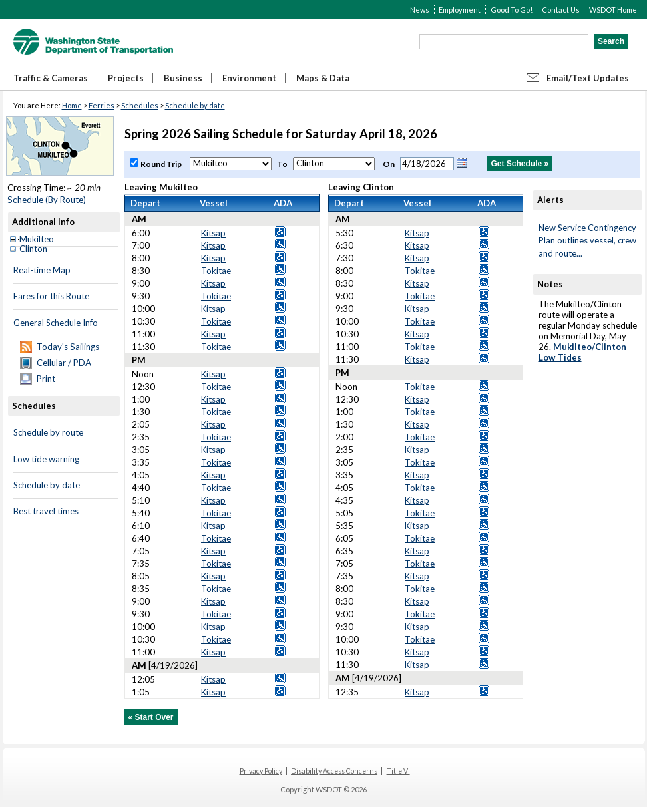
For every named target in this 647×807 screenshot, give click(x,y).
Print (46, 378)
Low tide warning (46, 459)
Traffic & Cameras (50, 78)
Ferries (101, 105)
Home (72, 105)
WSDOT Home (613, 9)
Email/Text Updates (587, 78)
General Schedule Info (55, 322)
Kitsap (213, 233)
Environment (249, 78)
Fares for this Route (51, 296)
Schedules (139, 105)
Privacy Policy (261, 771)
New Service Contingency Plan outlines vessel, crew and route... (587, 240)
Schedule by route (48, 432)
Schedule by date (195, 105)
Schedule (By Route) (46, 199)
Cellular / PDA (64, 362)
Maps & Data (322, 78)
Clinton (33, 248)
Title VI (398, 771)
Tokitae (216, 270)
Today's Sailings (68, 346)
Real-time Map (42, 270)
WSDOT (93, 42)
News (419, 9)
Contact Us (561, 9)
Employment (460, 9)
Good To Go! (512, 9)
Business (183, 78)
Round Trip (161, 164)
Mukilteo (36, 239)
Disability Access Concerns (334, 771)
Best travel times (46, 511)
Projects (126, 78)
